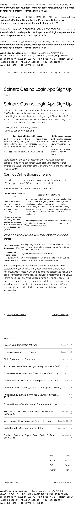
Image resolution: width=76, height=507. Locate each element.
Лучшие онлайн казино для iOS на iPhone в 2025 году (31, 373)
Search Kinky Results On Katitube (20, 345)
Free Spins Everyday (60, 314)
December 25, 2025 (65, 421)
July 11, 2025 (68, 387)
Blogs (16, 72)
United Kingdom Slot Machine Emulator (23, 428)
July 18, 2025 (67, 373)
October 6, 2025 (66, 359)
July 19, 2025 (67, 366)
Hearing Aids (56, 72)
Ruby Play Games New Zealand (19, 130)
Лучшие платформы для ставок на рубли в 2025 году (31, 380)
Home (66, 72)
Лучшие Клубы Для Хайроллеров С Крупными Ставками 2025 (32, 396)
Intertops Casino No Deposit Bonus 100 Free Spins (28, 188)
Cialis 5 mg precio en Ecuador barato (22, 359)
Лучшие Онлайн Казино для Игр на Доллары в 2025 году (32, 387)
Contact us (44, 72)
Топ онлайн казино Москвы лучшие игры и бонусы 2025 (32, 366)
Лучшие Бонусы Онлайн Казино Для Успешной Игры (30, 404)
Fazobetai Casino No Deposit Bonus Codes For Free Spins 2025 (29, 436)
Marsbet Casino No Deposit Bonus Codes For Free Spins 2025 (28, 412)
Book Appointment (29, 72)
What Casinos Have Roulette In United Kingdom (27, 421)
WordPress (68, 482)
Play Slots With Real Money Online (20, 127)
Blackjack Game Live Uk (16, 314)
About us (8, 72)
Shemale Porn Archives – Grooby (20, 352)
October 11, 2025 (66, 345)
